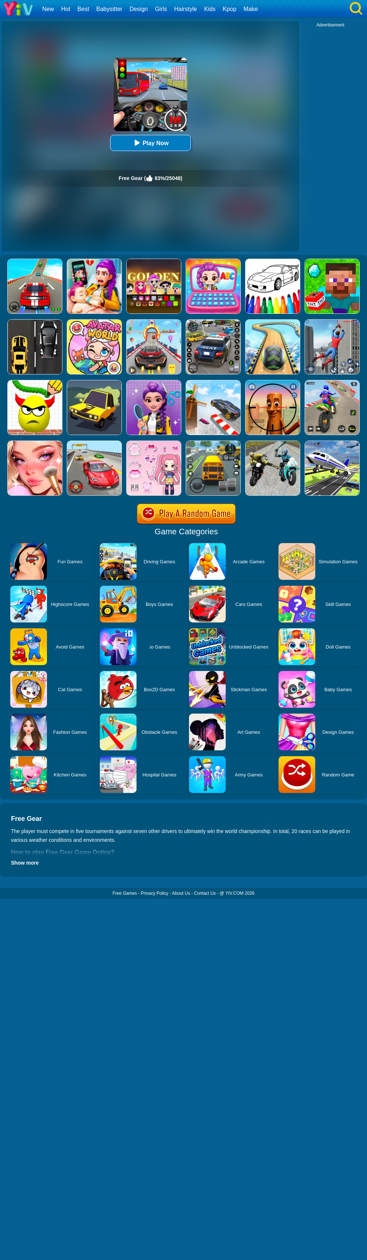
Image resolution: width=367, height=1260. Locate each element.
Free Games (124, 893)
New (48, 9)
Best (83, 9)
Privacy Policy (154, 893)
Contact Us (205, 893)
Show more (25, 863)
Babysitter (109, 9)
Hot (65, 9)
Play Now (150, 142)
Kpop (229, 9)
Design (139, 9)
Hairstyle (185, 9)
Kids (209, 9)
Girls (161, 9)
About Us (181, 893)
